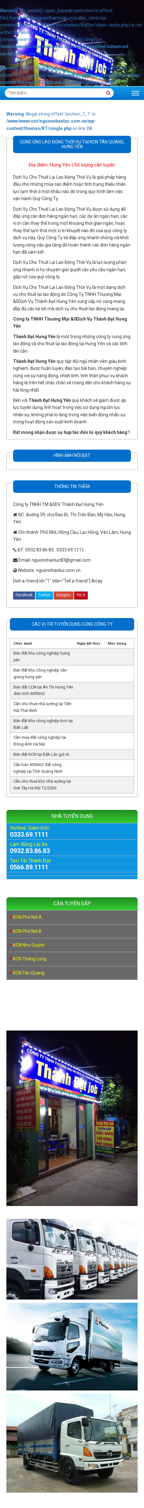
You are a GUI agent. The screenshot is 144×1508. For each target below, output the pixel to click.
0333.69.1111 (29, 834)
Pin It (81, 595)
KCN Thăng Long (29, 958)
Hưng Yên (60, 165)
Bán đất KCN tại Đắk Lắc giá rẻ (41, 754)
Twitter (44, 595)
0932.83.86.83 (30, 851)
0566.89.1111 (29, 867)
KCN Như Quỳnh (29, 945)
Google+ (63, 595)
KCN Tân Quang (28, 972)
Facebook (24, 595)
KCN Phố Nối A (27, 917)
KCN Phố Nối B (27, 931)
